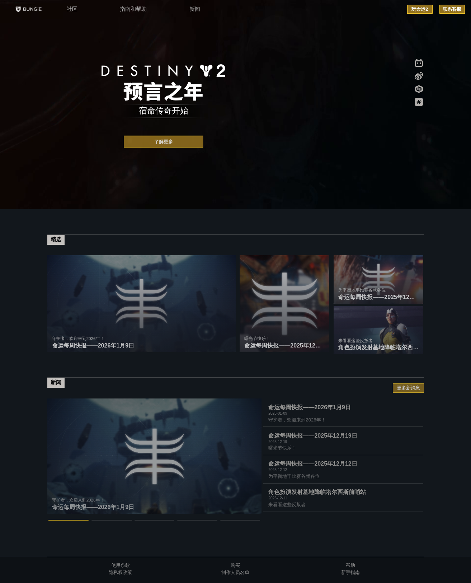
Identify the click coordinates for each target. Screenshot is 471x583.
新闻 (194, 9)
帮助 (350, 565)
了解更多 (163, 142)
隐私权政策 (120, 572)
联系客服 (452, 9)
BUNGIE (28, 9)
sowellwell (419, 102)
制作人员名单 (235, 572)
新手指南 (350, 572)
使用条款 (120, 565)
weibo (419, 76)
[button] (69, 520)
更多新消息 (408, 388)
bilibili (419, 63)
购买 (235, 565)
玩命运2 (419, 9)
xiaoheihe (419, 89)
